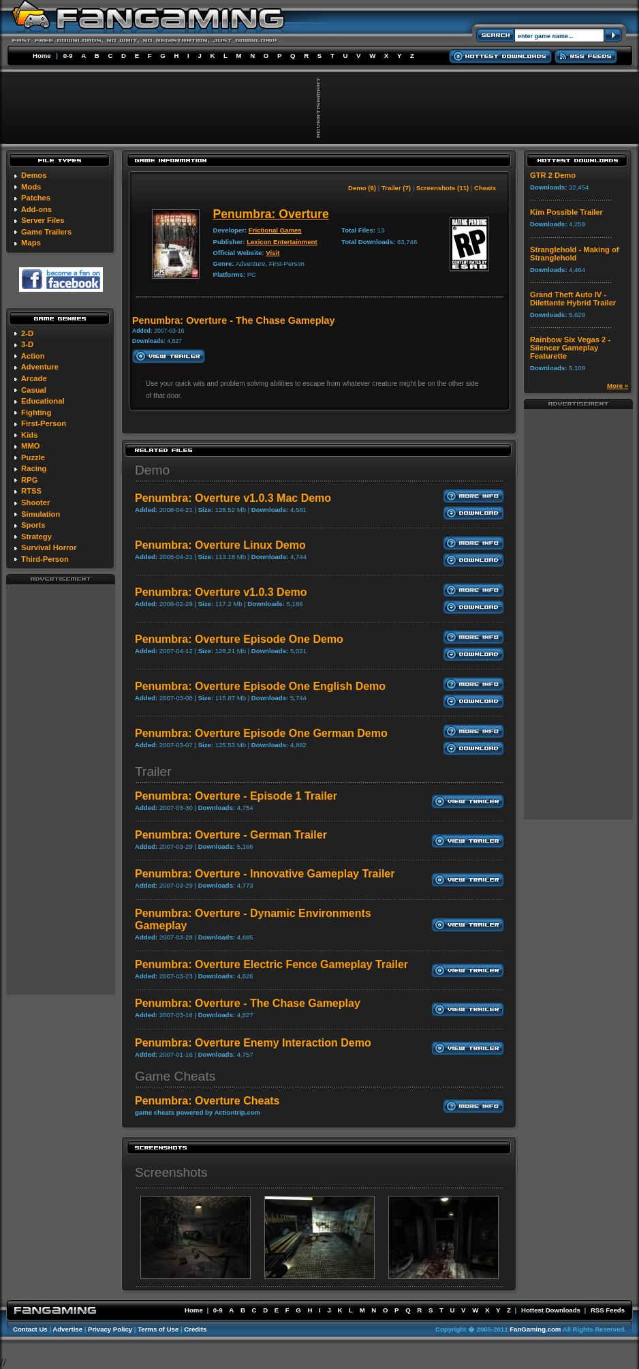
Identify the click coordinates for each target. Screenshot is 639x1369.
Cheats (485, 188)
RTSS (31, 491)
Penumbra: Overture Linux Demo (220, 545)
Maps (31, 243)
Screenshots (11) (442, 188)
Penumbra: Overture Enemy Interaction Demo (253, 1043)
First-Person (43, 423)
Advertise (67, 1329)
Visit (272, 252)
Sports (33, 525)
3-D (27, 344)
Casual (33, 390)
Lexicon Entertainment (282, 241)
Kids (29, 435)
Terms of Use (158, 1329)
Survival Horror (48, 547)
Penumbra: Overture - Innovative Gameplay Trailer (264, 873)
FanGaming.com (535, 1329)
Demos (33, 175)
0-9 (68, 55)
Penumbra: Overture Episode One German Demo (261, 733)
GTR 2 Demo (553, 175)
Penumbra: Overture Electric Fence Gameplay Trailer (271, 964)
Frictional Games (275, 230)
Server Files (42, 220)
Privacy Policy (110, 1329)
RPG (29, 480)
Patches (35, 198)
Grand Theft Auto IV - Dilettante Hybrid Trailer (573, 298)
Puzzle (33, 457)
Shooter (35, 502)
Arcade (34, 378)
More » (617, 385)
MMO (30, 446)
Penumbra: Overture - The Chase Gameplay (247, 1003)
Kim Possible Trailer (566, 212)
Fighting (36, 412)
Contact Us (30, 1329)
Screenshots (171, 1172)
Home (42, 55)
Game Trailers (46, 232)
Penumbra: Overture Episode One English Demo (260, 686)
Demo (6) (362, 188)
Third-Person (45, 559)
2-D (27, 333)
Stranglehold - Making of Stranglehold (574, 253)
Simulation (40, 514)
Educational (42, 401)
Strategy (36, 536)
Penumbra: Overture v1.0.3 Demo (221, 592)
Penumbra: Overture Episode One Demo (239, 639)
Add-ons (36, 209)
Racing (33, 468)
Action (33, 356)
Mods (31, 187)
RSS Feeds (608, 1310)
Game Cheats (175, 1076)
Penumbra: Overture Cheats (207, 1101)
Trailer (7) (396, 188)
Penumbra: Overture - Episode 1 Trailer (236, 796)
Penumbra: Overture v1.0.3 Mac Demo (233, 498)
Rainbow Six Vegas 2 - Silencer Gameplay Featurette (570, 347)
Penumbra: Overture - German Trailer (231, 835)
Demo (152, 470)
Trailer (153, 771)
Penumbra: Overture (271, 214)
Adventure (40, 367)
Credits (195, 1329)
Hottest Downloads (550, 1310)
